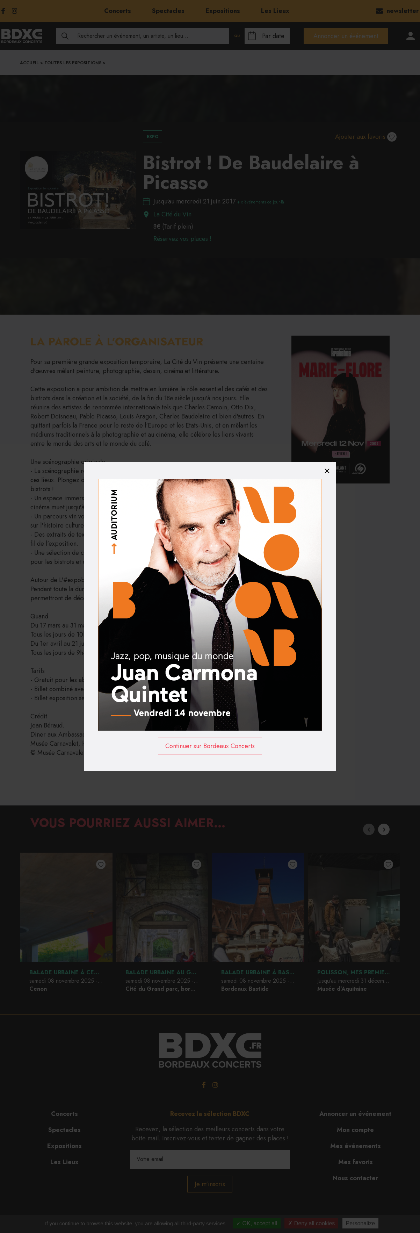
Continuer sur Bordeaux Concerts (210, 746)
